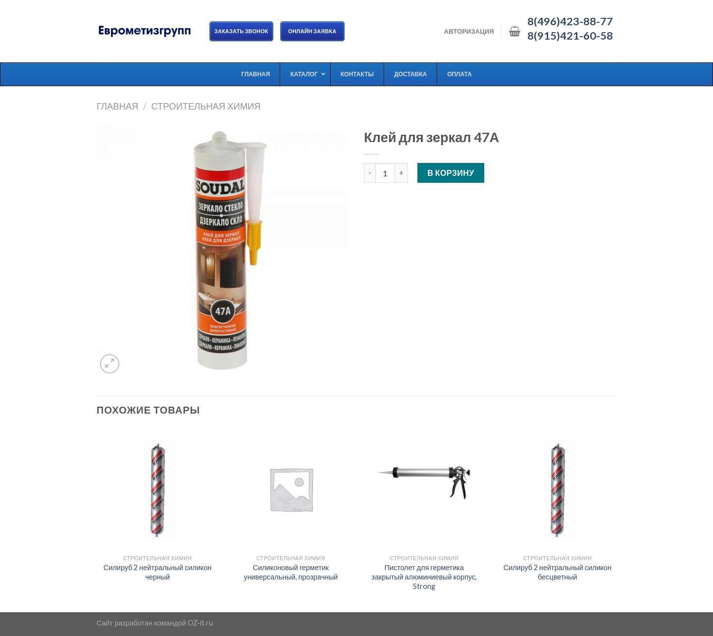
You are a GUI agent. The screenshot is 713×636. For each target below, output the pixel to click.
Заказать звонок (241, 31)
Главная (117, 106)
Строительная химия (205, 106)
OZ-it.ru (200, 623)
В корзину (450, 172)
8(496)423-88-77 (570, 21)
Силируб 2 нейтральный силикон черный (157, 572)
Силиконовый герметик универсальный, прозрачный (291, 572)
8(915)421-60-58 (570, 35)
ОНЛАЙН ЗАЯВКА (312, 31)
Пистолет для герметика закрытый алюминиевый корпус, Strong (424, 576)
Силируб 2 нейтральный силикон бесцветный (557, 572)
